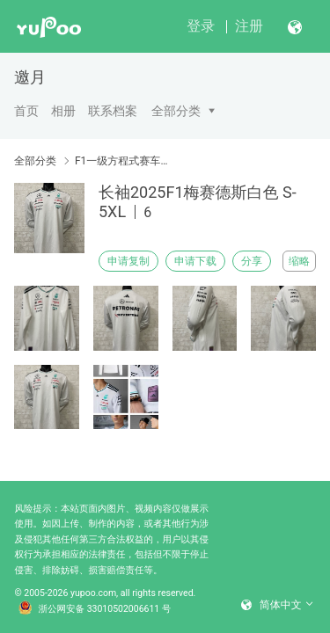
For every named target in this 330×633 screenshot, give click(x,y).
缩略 (299, 261)
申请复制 (128, 261)
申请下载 (195, 261)
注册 (249, 26)
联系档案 (112, 111)
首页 (26, 111)
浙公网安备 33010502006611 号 (95, 609)
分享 (251, 261)
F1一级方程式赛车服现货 (121, 161)
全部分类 (176, 111)
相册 (63, 111)
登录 (201, 26)
